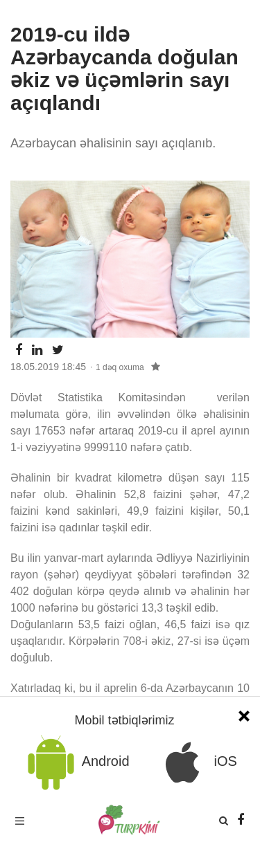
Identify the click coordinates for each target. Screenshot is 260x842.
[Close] (244, 714)
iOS (196, 762)
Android (76, 762)
